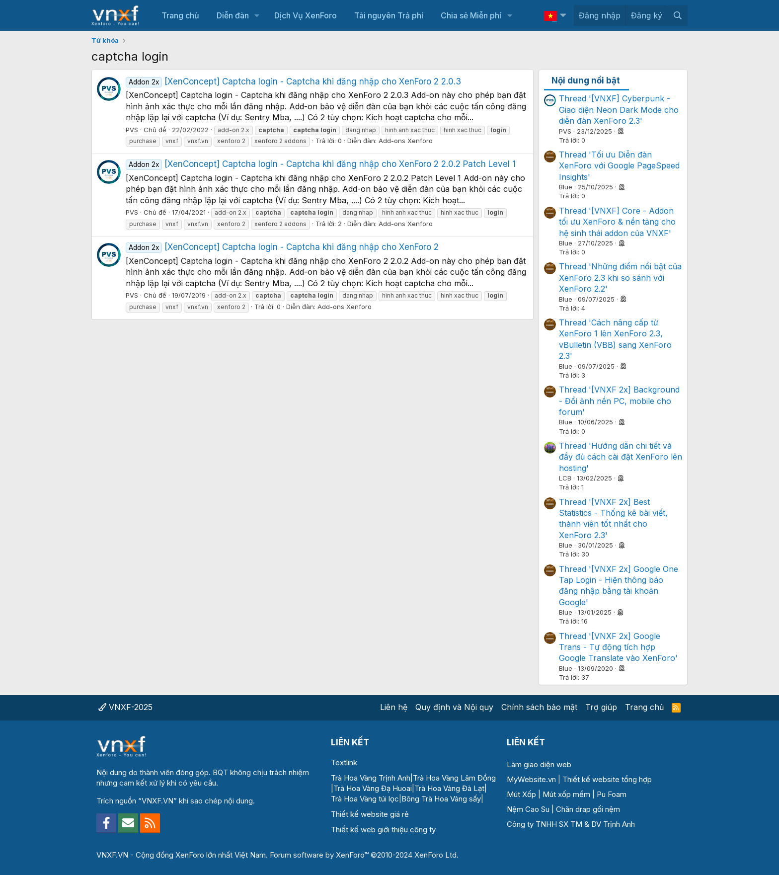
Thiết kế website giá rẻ (370, 814)
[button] (257, 15)
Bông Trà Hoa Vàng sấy (441, 798)
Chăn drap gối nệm (588, 809)
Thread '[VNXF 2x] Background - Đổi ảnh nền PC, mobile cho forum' (619, 401)
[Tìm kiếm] (677, 15)
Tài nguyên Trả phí (388, 15)
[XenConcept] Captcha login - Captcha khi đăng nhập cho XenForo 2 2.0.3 (293, 81)
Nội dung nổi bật (585, 80)
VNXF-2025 (125, 707)
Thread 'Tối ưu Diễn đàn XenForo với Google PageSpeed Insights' (619, 166)
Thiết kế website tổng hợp (607, 779)
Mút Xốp (521, 794)
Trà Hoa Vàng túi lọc (365, 798)
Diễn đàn (233, 15)
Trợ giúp (601, 707)
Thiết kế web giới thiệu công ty (383, 829)
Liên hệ (393, 707)
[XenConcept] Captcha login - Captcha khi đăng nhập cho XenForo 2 (282, 247)
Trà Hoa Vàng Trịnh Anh (370, 778)
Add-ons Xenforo (406, 141)
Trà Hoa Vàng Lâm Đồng (454, 778)
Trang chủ (180, 15)
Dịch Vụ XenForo (305, 15)
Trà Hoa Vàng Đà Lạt (449, 788)
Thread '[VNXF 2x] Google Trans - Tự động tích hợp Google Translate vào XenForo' (618, 647)
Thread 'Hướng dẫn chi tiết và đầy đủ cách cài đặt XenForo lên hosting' (620, 457)
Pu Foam (611, 794)
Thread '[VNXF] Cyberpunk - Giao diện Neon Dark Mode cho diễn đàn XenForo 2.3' (619, 109)
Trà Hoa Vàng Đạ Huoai (372, 788)
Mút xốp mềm (566, 794)
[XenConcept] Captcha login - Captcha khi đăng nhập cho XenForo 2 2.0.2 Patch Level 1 (321, 164)
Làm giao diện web (539, 764)
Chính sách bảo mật (539, 707)
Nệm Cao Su (528, 809)
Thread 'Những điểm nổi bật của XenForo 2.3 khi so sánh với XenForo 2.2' (620, 277)
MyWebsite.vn (531, 779)
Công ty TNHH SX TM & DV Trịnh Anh (571, 824)
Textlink (344, 762)
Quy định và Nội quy (454, 707)
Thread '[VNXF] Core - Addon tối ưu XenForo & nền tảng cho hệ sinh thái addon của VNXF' (617, 222)
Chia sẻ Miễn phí (471, 15)
